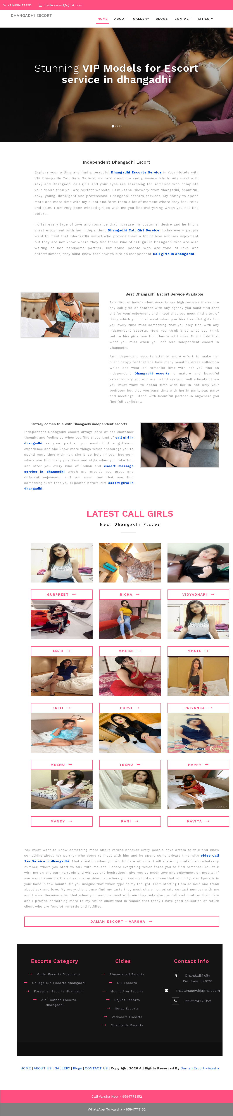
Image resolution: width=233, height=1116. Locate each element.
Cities (205, 18)
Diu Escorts (127, 983)
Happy (198, 765)
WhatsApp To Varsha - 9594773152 (117, 1109)
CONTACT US (96, 1068)
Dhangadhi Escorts (127, 1025)
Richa (130, 594)
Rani (130, 821)
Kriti (61, 708)
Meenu (61, 765)
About (120, 18)
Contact (182, 18)
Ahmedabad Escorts (127, 974)
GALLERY (62, 1068)
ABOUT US (43, 1068)
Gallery (141, 18)
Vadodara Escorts (127, 1017)
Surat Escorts (127, 1008)
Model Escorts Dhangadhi (58, 974)
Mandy (61, 821)
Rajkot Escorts (127, 1000)
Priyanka (198, 708)
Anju (61, 651)
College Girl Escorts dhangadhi (58, 983)
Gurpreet (61, 594)
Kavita (198, 821)
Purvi (130, 708)
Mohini (130, 651)
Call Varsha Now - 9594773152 (116, 1096)
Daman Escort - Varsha (121, 921)
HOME (26, 1068)
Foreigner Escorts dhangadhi (59, 991)
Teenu (130, 765)
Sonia (198, 651)
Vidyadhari (198, 594)
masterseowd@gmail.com (63, 5)
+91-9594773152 (20, 5)
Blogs (162, 18)
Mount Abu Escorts (127, 991)
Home (103, 18)
